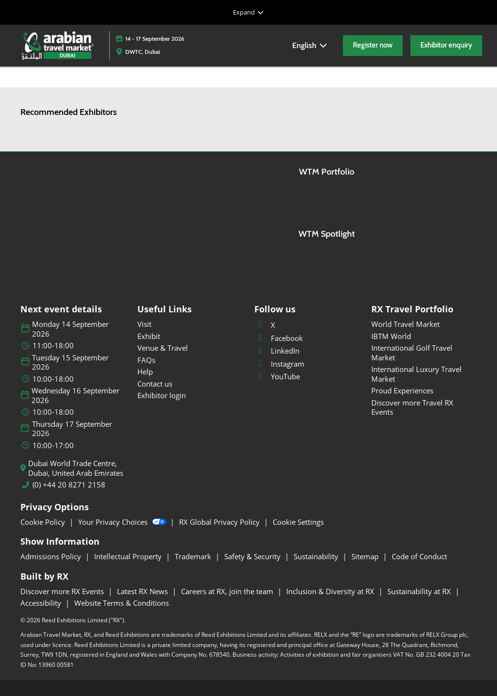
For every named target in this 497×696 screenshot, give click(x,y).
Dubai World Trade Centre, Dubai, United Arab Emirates (75, 468)
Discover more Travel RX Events (412, 407)
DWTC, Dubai (142, 51)
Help (145, 371)
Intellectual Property (129, 556)
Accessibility (41, 603)
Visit (144, 324)
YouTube (277, 376)
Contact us (154, 383)
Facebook (278, 338)
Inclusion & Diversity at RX (331, 591)
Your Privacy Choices (123, 522)
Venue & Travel (162, 348)
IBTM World (391, 336)
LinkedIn (276, 351)
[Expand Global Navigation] (248, 12)
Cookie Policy (43, 522)
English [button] (310, 45)
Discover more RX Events (63, 591)
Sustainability (317, 556)
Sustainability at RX (420, 591)
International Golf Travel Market (411, 352)
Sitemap (366, 556)
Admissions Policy (51, 556)
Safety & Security (253, 556)
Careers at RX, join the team (228, 591)
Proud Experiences (402, 390)
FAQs (146, 360)
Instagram (279, 364)
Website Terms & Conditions (121, 603)
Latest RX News (143, 591)
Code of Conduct (419, 556)
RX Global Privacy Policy (220, 522)
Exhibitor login (161, 395)
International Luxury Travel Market (416, 374)
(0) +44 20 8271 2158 (69, 484)
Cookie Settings (298, 522)
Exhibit (148, 336)
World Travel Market (405, 324)
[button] (373, 45)
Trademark (194, 556)
